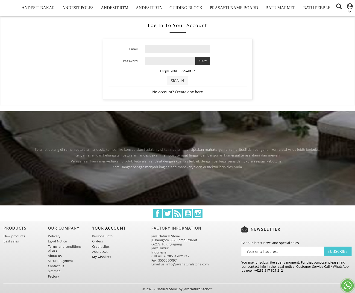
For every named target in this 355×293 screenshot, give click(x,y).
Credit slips (101, 246)
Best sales (11, 241)
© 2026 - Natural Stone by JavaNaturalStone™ (177, 289)
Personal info (102, 236)
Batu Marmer (280, 8)
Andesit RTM (114, 8)
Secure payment (60, 261)
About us (55, 255)
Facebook (157, 213)
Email (133, 49)
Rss (177, 213)
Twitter (167, 213)
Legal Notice (57, 241)
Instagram (197, 213)
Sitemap (54, 271)
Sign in (177, 80)
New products (14, 236)
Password (130, 61)
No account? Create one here (177, 91)
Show (203, 61)
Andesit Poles (78, 8)
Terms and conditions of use (65, 248)
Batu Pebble (317, 8)
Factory (53, 276)
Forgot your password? (177, 70)
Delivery (54, 236)
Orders (97, 241)
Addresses (100, 251)
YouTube (187, 213)
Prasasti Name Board (234, 8)
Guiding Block (186, 8)
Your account (109, 228)
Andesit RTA (149, 8)
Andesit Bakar (38, 8)
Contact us (56, 266)
